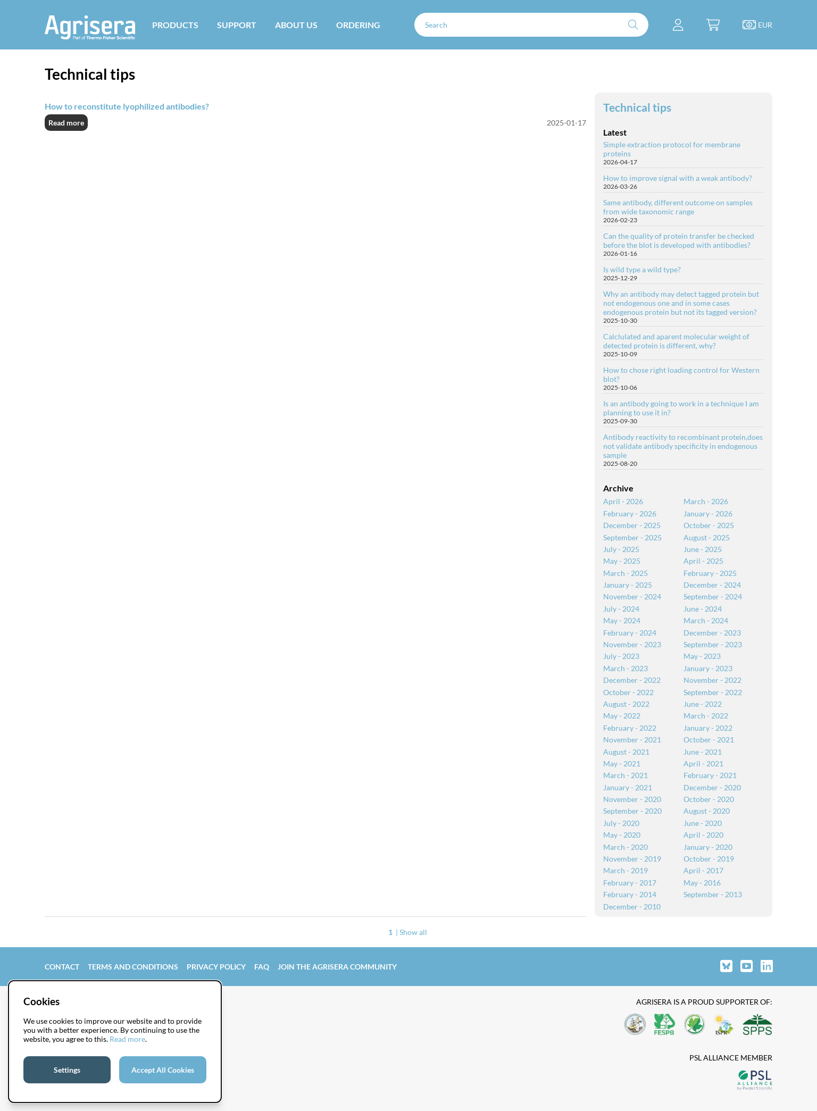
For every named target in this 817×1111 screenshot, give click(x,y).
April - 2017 (703, 870)
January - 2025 (627, 584)
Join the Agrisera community (337, 966)
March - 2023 (625, 668)
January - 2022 (707, 727)
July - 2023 (621, 656)
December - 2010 (632, 906)
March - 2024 (705, 620)
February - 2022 (629, 727)
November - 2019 (632, 858)
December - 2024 (712, 584)
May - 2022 (621, 715)
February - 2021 (710, 775)
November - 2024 (632, 596)
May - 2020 (621, 834)
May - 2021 (621, 763)
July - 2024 (621, 608)
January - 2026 (707, 513)
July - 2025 (621, 549)
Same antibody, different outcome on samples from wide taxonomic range (678, 207)
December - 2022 (632, 679)
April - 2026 (623, 501)
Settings (67, 1069)
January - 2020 (707, 846)
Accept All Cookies (162, 1069)
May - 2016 (702, 882)
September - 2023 (712, 644)
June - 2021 (702, 751)
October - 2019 (708, 858)
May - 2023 (702, 656)
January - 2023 (707, 668)
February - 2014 (629, 894)
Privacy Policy (216, 966)
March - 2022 (705, 715)
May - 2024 (621, 620)
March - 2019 (625, 870)
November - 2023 (632, 644)
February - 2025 (710, 573)
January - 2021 (627, 787)
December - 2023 (712, 632)
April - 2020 (703, 834)
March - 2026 (705, 501)
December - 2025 (632, 525)
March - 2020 (625, 846)
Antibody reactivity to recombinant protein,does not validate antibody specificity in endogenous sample (683, 446)
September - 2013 (712, 894)
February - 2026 (629, 513)
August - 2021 (626, 751)
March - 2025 (625, 573)
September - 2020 (632, 810)
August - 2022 (626, 703)
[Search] (531, 25)
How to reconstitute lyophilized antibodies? (127, 106)
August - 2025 (706, 537)
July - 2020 (621, 823)
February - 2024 (629, 632)
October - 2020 (708, 799)
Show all (413, 932)
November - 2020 (632, 799)
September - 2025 (632, 537)
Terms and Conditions (133, 966)
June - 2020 (702, 823)
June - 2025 (702, 549)
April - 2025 (703, 560)
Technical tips (637, 107)
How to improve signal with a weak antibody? (677, 177)
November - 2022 (712, 679)
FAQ (261, 966)
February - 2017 (629, 882)
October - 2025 (708, 525)
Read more (66, 122)
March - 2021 (625, 775)
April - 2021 (703, 763)
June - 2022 (702, 703)
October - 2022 (628, 692)
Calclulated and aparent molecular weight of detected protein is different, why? (676, 341)
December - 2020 (712, 787)
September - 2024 (712, 596)
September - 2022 (712, 692)
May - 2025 (621, 560)
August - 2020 (706, 810)
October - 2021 (708, 739)
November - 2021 (632, 739)
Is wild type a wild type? (642, 269)
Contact (62, 966)
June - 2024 (702, 608)
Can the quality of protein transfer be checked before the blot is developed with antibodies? (678, 240)
